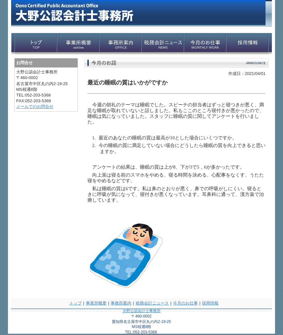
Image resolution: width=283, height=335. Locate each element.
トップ (75, 303)
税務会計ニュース (152, 303)
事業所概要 (96, 303)
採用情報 (210, 303)
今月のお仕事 (185, 303)
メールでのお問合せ (34, 106)
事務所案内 (121, 303)
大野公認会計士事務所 (141, 311)
